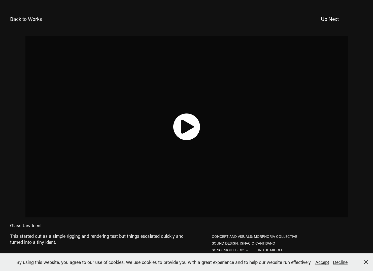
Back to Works (26, 19)
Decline (340, 262)
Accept (322, 262)
